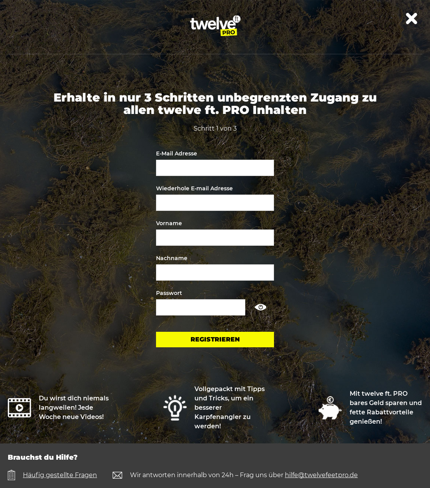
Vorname (169, 223)
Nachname (171, 258)
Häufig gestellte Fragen (60, 475)
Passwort (169, 293)
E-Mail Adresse (176, 153)
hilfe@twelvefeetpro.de (321, 475)
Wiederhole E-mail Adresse (194, 188)
